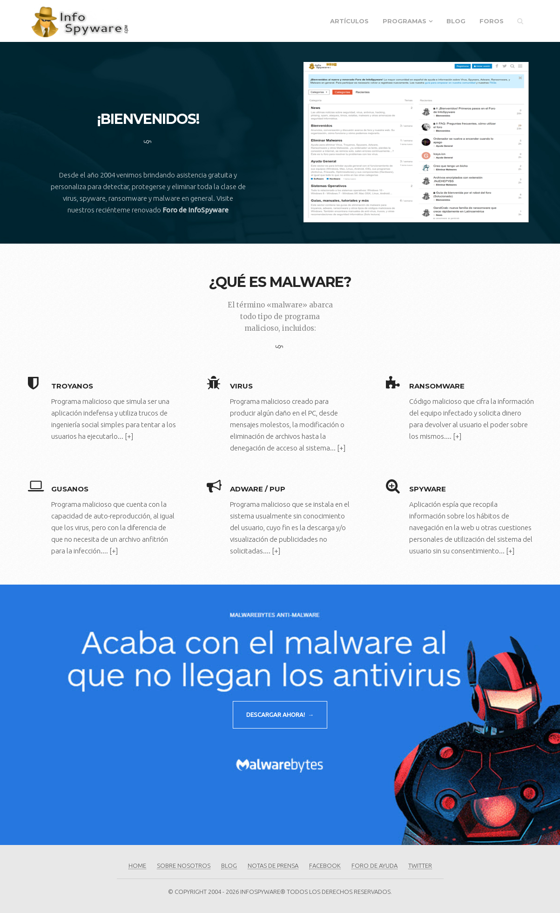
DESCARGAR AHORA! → (280, 714)
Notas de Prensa (273, 865)
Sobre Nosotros (183, 865)
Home (137, 865)
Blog (456, 21)
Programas (404, 21)
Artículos (349, 21)
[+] (129, 436)
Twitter (420, 865)
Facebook (325, 865)
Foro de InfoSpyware (195, 210)
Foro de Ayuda (374, 865)
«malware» (287, 304)
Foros (491, 21)
